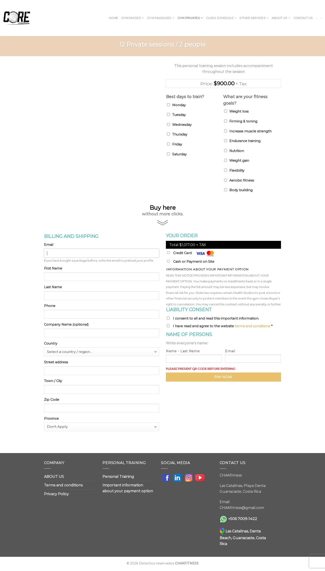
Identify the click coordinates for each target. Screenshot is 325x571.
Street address (56, 362)
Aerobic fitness (241, 180)
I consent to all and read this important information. (216, 318)
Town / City (53, 381)
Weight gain (239, 161)
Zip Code (51, 400)
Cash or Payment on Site (190, 262)
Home (113, 18)
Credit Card (190, 253)
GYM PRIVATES (190, 18)
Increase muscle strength (250, 131)
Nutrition (236, 151)
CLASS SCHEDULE (221, 18)
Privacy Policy (56, 494)
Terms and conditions (63, 485)
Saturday (179, 154)
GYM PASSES (132, 18)
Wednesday (182, 125)
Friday (177, 144)
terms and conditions (252, 326)
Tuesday (179, 115)
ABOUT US (281, 18)
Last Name (53, 287)
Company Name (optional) (66, 324)
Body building (241, 190)
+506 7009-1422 (242, 519)
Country (50, 343)
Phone (49, 306)
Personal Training (118, 476)
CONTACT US (303, 18)
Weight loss (238, 111)
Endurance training (244, 141)
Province (51, 419)
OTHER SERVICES (254, 18)
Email (48, 245)
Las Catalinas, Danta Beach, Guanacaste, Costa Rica (243, 537)
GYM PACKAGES (160, 18)
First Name (53, 268)
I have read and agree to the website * (222, 326)
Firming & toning (243, 121)
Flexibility (236, 170)
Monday (179, 105)
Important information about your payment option (127, 488)
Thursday (179, 134)
